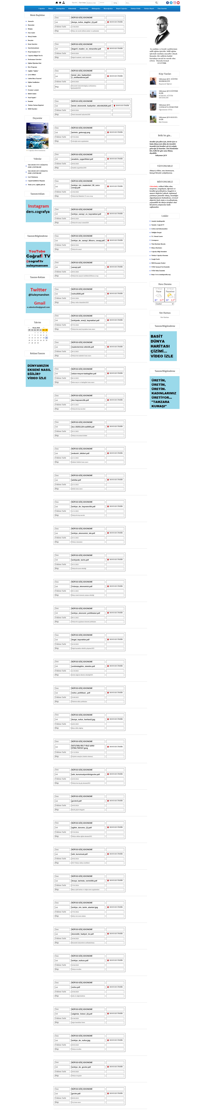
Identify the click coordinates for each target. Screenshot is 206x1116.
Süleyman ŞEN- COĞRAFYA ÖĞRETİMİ (168, 106)
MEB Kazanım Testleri (158, 263)
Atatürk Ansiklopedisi (158, 221)
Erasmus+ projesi (33, 90)
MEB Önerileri (32, 109)
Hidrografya (96, 8)
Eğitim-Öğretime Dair (34, 63)
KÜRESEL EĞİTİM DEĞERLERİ (166, 97)
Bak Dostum (163, 122)
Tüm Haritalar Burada (158, 244)
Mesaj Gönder (32, 36)
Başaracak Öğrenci (165, 84)
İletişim (30, 29)
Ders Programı (32, 67)
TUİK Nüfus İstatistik (158, 270)
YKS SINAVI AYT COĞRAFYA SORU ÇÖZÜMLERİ (38, 172)
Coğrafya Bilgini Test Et (35, 55)
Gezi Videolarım (33, 177)
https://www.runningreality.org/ (161, 274)
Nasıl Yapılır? (32, 97)
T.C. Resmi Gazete (157, 236)
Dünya (50, 8)
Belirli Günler (32, 93)
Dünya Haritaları (156, 248)
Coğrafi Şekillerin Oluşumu (36, 181)
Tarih (29, 86)
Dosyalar (30, 40)
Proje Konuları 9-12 (34, 52)
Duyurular (31, 25)
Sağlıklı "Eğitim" (33, 71)
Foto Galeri (31, 33)
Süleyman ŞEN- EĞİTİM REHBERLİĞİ (168, 80)
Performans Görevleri (34, 59)
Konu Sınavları (32, 44)
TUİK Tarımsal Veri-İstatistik (160, 267)
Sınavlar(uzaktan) (33, 48)
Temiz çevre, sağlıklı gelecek (36, 184)
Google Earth (155, 259)
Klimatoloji (72, 8)
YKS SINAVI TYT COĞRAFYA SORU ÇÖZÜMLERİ (38, 166)
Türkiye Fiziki (135, 8)
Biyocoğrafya (108, 8)
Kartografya (60, 8)
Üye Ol (74, 2)
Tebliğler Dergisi (156, 232)
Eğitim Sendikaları (33, 82)
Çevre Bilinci (32, 74)
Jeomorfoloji (84, 8)
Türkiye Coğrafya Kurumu (159, 255)
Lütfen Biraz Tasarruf (34, 78)
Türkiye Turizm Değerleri (36, 105)
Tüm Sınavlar (162, 8)
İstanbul (30, 101)
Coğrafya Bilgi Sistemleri (159, 251)
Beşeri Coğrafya (121, 8)
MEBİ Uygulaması (34, 137)
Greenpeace (155, 240)
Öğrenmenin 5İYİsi (165, 110)
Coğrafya (41, 8)
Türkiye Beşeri (149, 8)
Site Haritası (164, 317)
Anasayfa (31, 21)
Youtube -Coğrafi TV (157, 225)
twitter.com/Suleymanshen (159, 229)
